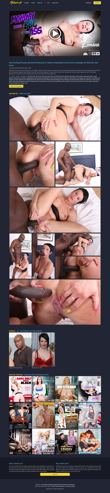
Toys (26, 83)
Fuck (50, 78)
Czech (91, 76)
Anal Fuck (38, 76)
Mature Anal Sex (41, 79)
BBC (57, 76)
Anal (33, 76)
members (88, 3)
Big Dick (67, 76)
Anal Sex (44, 76)
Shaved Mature (57, 81)
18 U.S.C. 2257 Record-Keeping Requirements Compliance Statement (55, 484)
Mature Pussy (60, 79)
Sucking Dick (16, 83)
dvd (48, 3)
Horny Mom (73, 78)
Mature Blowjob (51, 79)
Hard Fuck (60, 78)
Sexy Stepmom (43, 81)
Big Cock (61, 76)
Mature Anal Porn (31, 79)
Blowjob (72, 76)
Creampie (86, 76)
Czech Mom (17, 78)
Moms (11, 81)
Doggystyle (30, 78)
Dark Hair (23, 78)
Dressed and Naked (43, 78)
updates (26, 3)
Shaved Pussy (74, 81)
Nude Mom (22, 81)
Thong (22, 83)
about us (39, 3)
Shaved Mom (66, 81)
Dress (35, 78)
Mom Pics (83, 79)
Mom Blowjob (75, 79)
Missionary (68, 79)
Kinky (16, 79)
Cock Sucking (79, 76)
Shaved (50, 81)
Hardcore (66, 78)
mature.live (55, 3)
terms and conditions (58, 486)
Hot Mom (89, 78)
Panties (28, 81)
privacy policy (71, 486)
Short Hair (82, 81)
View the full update (16, 86)
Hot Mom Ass (96, 78)
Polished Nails (34, 81)
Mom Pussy (96, 79)
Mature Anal (22, 79)
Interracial (12, 79)
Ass (55, 76)
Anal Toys (50, 76)
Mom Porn (89, 79)
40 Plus (30, 76)
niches (33, 3)
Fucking (54, 78)
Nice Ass (15, 81)
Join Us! (97, 3)
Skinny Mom (88, 81)
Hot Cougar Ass (81, 78)
